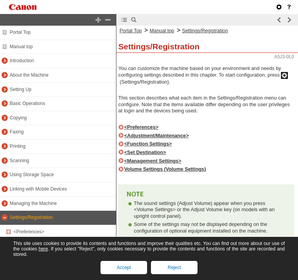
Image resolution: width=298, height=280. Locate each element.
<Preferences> (29, 231)
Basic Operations (27, 103)
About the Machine (29, 75)
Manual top (21, 46)
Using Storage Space (32, 174)
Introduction (22, 60)
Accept (124, 267)
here (43, 249)
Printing (18, 146)
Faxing (17, 132)
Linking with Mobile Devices (38, 189)
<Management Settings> (152, 161)
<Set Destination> (145, 152)
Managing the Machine (33, 203)
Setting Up (20, 89)
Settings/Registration (31, 217)
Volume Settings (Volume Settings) (165, 169)
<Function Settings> (148, 144)
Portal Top (20, 32)
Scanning (19, 160)
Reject (174, 267)
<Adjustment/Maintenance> (156, 135)
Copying (18, 118)
